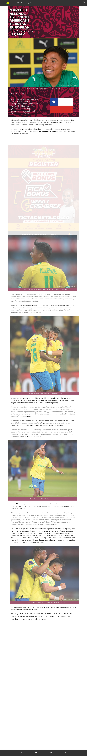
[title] (84, 3)
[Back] (3, 3)
